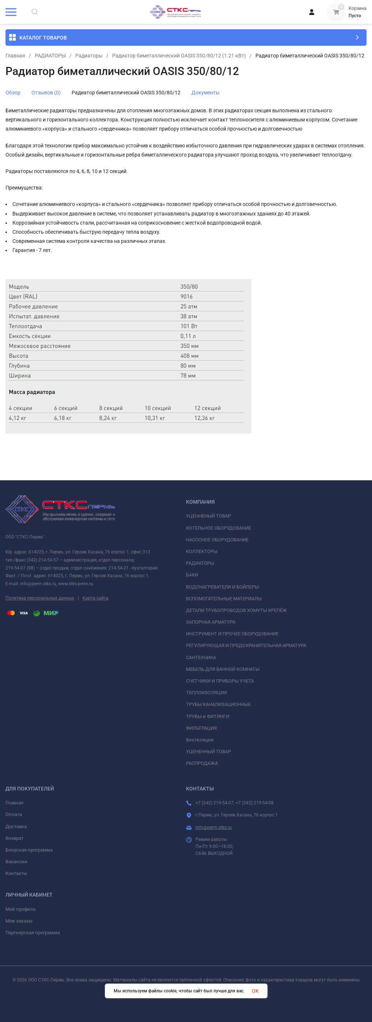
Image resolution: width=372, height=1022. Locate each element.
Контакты (16, 873)
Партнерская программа (32, 932)
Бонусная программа (29, 850)
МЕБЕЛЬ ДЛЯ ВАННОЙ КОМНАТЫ (222, 669)
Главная (15, 55)
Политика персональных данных (39, 598)
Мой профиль (20, 909)
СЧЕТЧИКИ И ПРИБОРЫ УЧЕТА (220, 681)
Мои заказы (19, 921)
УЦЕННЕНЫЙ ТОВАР (208, 516)
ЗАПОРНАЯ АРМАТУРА (210, 622)
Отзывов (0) (46, 92)
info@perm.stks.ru (214, 827)
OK (255, 991)
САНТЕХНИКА (201, 657)
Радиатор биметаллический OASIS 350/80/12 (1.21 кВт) (179, 55)
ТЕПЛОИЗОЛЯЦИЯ (206, 692)
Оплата (13, 814)
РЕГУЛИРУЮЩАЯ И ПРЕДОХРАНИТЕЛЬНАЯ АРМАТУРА (246, 645)
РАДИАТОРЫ (50, 55)
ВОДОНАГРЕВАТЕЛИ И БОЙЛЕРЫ (222, 587)
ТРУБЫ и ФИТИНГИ (207, 716)
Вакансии (16, 861)
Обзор (12, 92)
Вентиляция (199, 740)
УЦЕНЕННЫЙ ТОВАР (208, 751)
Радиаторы (89, 55)
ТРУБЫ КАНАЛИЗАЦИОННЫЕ (218, 704)
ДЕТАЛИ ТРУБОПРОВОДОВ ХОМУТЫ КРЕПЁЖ (236, 610)
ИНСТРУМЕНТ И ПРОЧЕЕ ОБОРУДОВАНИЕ (232, 633)
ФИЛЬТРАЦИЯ (201, 728)
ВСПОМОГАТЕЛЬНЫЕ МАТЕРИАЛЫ (224, 598)
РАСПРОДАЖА (202, 763)
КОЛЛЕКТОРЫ (201, 551)
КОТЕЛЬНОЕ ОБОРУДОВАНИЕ (218, 528)
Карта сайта (96, 598)
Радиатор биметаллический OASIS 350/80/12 (126, 92)
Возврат (14, 838)
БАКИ (192, 575)
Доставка (16, 826)
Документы (205, 92)
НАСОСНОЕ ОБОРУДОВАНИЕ (217, 539)
